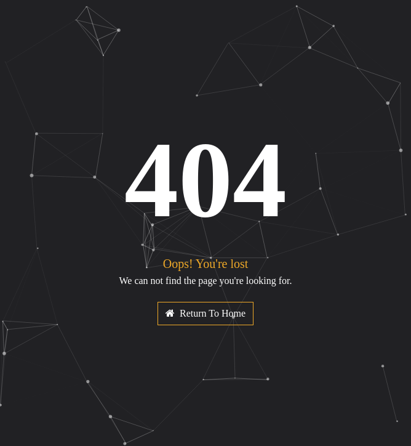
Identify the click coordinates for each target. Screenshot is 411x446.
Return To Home (205, 313)
